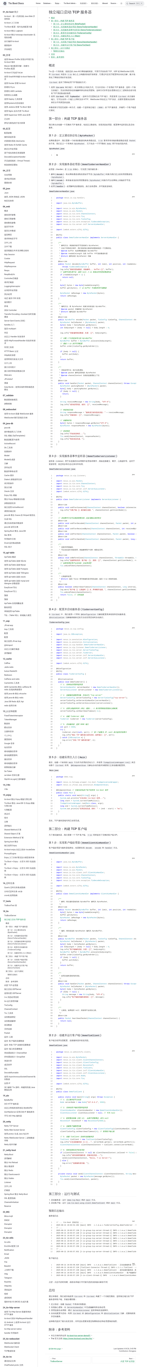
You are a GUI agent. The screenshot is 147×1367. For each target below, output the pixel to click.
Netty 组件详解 (10, 1144)
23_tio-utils (8, 1238)
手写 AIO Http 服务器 (13, 1116)
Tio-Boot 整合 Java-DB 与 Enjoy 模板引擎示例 (19, 804)
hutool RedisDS (10, 671)
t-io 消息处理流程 (11, 997)
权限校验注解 (10, 767)
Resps (6, 270)
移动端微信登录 (10, 751)
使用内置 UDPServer (12, 993)
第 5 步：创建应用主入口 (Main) (19, 953)
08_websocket (9, 409)
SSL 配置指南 (10, 1198)
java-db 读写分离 (11, 527)
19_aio (6, 1095)
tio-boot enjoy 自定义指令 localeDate (19, 849)
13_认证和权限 (10, 711)
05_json (6, 188)
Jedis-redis (8, 667)
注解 (6, 463)
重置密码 (8, 739)
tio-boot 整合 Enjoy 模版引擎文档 (18, 799)
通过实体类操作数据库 (13, 523)
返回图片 (8, 302)
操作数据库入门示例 (12, 432)
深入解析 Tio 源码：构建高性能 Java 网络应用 (19, 1088)
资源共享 (8, 1061)
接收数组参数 (10, 223)
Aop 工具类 (9, 629)
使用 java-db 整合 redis (13, 698)
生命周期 (8, 175)
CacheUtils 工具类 (11, 683)
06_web (6, 206)
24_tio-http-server (11, 1307)
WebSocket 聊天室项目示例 (15, 418)
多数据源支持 (10, 503)
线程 (6, 1294)
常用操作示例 (10, 539)
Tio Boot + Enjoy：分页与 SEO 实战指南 (20, 862)
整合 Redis (8, 1170)
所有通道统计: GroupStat (14, 1057)
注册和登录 (9, 731)
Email (6, 1254)
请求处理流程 (10, 179)
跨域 (6, 306)
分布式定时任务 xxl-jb (13, 891)
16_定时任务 (9, 883)
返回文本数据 (10, 231)
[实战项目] (84, 3)
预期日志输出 (12, 975)
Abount (105, 3)
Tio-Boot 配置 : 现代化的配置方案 (18, 27)
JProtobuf (8, 379)
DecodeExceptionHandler (15, 157)
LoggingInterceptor (12, 286)
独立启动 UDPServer (12, 989)
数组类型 (8, 607)
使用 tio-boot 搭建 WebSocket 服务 (18, 414)
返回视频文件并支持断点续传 (16, 250)
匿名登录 (8, 727)
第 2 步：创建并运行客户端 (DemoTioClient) (18, 967)
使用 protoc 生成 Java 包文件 (16, 1134)
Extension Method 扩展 (14, 838)
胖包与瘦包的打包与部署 (14, 123)
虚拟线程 (8, 1298)
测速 (6, 383)
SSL (6, 1069)
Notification (9, 1250)
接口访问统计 (10, 367)
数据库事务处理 (10, 471)
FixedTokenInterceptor (13, 716)
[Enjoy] (58, 3)
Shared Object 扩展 (12, 834)
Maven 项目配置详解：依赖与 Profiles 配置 (16, 67)
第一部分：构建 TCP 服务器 (17, 927)
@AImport (8, 645)
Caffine (7, 663)
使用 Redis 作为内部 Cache (15, 145)
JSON (6, 1258)
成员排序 (8, 1065)
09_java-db (8, 423)
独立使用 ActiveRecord (13, 507)
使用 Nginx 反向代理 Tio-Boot (16, 111)
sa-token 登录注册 (11, 775)
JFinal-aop (8, 625)
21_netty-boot (9, 1150)
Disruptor (8, 1224)
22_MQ (6, 1212)
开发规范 (8, 49)
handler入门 (9, 325)
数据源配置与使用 (11, 440)
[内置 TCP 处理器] (114, 1359)
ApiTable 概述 (10, 557)
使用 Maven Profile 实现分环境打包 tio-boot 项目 (19, 60)
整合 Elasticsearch (12, 1174)
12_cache (7, 659)
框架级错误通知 (10, 165)
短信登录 (8, 747)
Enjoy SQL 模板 (10, 495)
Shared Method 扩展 (12, 830)
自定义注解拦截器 (11, 649)
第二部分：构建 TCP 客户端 (17, 956)
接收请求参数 (10, 215)
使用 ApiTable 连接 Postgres (16, 569)
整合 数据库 (9, 1166)
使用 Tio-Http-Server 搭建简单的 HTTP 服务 (17, 1313)
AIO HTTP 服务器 (11, 1104)
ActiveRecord (9, 443)
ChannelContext (11, 1009)
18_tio (6, 911)
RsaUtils (7, 1282)
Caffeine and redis (11, 679)
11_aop (6, 621)
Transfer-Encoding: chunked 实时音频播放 (20, 315)
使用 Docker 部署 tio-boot (15, 83)
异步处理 (8, 294)
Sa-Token (8, 771)
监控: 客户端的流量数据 (14, 1041)
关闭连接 (8, 1029)
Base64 (7, 1266)
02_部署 (6, 55)
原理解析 (8, 653)
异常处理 (8, 467)
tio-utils (7, 1242)
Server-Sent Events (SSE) (14, 321)
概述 (6, 211)
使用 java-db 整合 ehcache (15, 693)
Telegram (8, 1278)
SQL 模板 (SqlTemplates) (14, 436)
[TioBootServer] (70, 1359)
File (5, 1262)
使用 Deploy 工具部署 (13, 99)
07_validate (8, 395)
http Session (9, 254)
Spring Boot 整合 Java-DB (15, 531)
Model (7, 455)
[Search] (134, 3)
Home (38, 3)
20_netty (7, 1122)
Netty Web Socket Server (14, 1130)
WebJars (8, 375)
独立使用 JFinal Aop (12, 641)
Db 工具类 (8, 447)
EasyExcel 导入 (10, 591)
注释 (6, 822)
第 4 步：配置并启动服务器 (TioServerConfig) (18, 948)
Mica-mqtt (8, 1216)
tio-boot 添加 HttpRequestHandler (18, 1318)
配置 (6, 633)
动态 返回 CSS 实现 (12, 298)
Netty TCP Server (11, 1126)
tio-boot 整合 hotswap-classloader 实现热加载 (19, 36)
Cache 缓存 (9, 475)
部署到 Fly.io (9, 87)
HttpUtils (8, 1286)
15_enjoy (7, 795)
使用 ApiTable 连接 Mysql (15, 565)
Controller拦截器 (11, 278)
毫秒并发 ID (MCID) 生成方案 (16, 1302)
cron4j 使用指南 (10, 895)
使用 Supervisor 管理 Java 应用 (17, 115)
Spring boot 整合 (11, 842)
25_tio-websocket (11, 1339)
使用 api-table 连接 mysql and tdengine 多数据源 (16, 582)
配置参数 (8, 133)
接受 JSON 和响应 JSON (14, 197)
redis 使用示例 (10, 705)
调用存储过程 (10, 511)
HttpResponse (10, 266)
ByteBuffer (8, 1100)
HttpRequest (9, 262)
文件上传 (8, 243)
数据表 (7, 723)
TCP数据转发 (9, 1351)
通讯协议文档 (10, 1361)
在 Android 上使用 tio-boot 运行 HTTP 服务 (17, 1323)
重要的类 (8, 183)
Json (6, 193)
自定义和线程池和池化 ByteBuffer (18, 1108)
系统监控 (8, 1290)
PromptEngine (10, 853)
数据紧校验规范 (10, 400)
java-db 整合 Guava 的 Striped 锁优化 (19, 515)
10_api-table (8, 553)
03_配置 (6, 129)
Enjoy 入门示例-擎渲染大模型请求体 (19, 857)
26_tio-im (7, 1357)
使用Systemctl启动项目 (14, 103)
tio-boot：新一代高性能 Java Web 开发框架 (19, 17)
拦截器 (7, 1190)
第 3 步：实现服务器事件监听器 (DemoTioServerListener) (19, 943)
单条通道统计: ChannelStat (15, 1053)
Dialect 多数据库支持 (13, 479)
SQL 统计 (8, 547)
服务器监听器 (10, 137)
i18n (6, 789)
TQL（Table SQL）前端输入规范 (17, 615)
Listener (7, 1182)
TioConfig (8, 1005)
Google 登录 (9, 743)
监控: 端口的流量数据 (13, 1049)
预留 (6, 595)
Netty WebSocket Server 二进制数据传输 (19, 1139)
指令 (6, 818)
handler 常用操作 (11, 1333)
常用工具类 (9, 347)
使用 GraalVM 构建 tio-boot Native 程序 (19, 77)
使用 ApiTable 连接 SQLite (15, 561)
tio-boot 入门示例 (11, 23)
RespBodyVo (9, 274)
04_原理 (6, 170)
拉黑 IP (7, 1083)
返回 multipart (10, 329)
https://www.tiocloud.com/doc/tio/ (77, 1338)
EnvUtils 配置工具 (11, 1246)
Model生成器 (9, 459)
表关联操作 (9, 483)
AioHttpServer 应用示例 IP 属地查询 (19, 1112)
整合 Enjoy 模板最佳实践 (14, 499)
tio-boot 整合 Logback (13, 31)
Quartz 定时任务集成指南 (14, 887)
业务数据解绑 (10, 1021)
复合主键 (8, 487)
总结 (7, 978)
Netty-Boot (8, 1154)
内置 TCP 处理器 (11, 985)
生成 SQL (8, 519)
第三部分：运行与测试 (14, 971)
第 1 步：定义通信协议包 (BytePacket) (17, 931)
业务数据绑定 (10, 1017)
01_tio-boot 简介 (10, 12)
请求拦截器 (9, 282)
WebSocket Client (11, 1347)
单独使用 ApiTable (12, 611)
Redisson (8, 675)
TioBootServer (10, 915)
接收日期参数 (10, 219)
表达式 (7, 814)
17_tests (7, 901)
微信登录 (8, 759)
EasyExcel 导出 (10, 587)
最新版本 (8, 45)
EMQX (6, 1220)
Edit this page (55, 1348)
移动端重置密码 (10, 755)
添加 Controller (10, 310)
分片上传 (8, 363)
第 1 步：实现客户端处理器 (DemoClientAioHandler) (18, 961)
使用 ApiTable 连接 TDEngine (16, 573)
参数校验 (8, 404)
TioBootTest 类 (10, 905)
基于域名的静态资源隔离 (14, 153)
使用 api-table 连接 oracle (15, 577)
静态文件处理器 (10, 149)
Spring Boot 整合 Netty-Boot (16, 1194)
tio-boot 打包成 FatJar (13, 72)
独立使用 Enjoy (10, 845)
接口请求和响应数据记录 (14, 371)
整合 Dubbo (9, 1178)
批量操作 (8, 451)
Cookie (7, 258)
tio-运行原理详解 (11, 1001)
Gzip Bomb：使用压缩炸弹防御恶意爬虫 (19, 388)
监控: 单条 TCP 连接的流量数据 (17, 1045)
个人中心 (8, 735)
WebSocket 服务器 (12, 1343)
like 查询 (7, 535)
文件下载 (8, 246)
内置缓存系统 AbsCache (14, 141)
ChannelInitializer (11, 1202)
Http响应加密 (9, 355)
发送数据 (8, 1025)
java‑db (7, 428)
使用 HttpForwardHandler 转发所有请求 (20, 342)
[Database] (47, 3)
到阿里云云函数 (10, 95)
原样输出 (8, 826)
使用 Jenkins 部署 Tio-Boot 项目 (17, 107)
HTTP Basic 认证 (11, 351)
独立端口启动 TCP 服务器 (15, 919)
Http (6, 1274)
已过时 (7, 119)
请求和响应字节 (10, 238)
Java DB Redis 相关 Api (14, 701)
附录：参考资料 (12, 982)
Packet (7, 1033)
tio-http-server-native (12, 1329)
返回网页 (8, 235)
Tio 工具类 (8, 1013)
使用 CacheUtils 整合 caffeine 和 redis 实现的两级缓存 (17, 688)
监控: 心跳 (8, 1037)
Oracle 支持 (9, 491)
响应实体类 (9, 201)
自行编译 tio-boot (11, 41)
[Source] (114, 3)
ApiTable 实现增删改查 (13, 603)
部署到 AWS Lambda (13, 91)
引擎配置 (8, 810)
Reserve (7, 1206)
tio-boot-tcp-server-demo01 (79, 1335)
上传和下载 (9, 1270)
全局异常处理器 (10, 290)
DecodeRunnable (11, 1073)
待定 (6, 333)
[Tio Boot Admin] (70, 3)
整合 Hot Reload (11, 1162)
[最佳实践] (95, 3)
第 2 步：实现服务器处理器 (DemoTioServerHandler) (18, 937)
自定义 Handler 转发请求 (14, 336)
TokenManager (10, 719)
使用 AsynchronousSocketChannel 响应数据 (19, 1078)
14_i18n (6, 785)
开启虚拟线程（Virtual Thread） (17, 161)
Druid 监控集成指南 (12, 543)
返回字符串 (9, 227)
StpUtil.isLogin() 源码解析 (15, 779)
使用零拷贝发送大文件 (13, 359)
